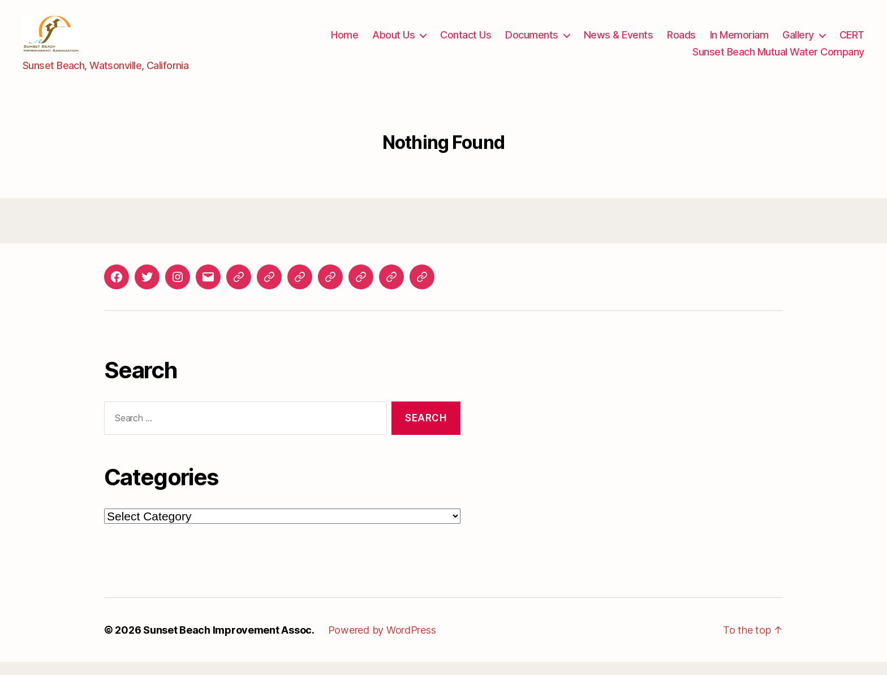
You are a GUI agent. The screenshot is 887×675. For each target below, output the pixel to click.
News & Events (618, 42)
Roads (681, 42)
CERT (851, 42)
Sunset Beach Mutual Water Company (778, 58)
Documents (531, 42)
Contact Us (465, 42)
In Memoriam (739, 42)
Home (344, 42)
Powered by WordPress (382, 643)
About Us (393, 42)
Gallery (798, 42)
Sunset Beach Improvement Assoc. (229, 643)
